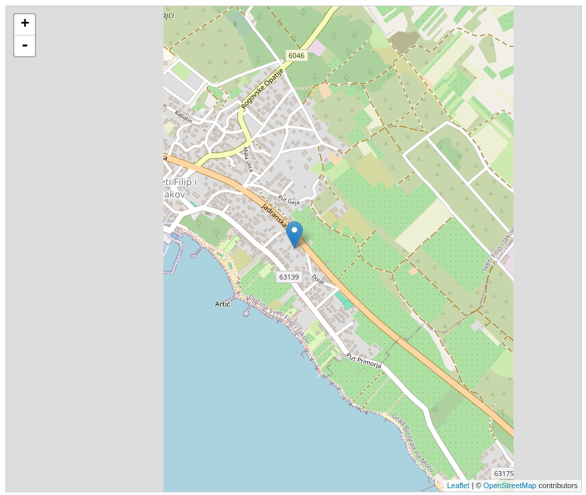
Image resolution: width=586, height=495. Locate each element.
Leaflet (458, 485)
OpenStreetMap (510, 485)
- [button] (24, 46)
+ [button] (25, 24)
